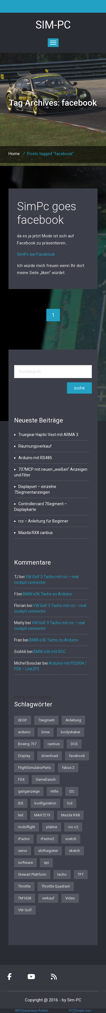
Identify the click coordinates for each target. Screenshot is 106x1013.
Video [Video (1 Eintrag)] (70, 898)
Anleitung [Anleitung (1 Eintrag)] (73, 720)
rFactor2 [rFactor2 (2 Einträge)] (47, 839)
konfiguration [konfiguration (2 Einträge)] (45, 803)
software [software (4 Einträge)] (25, 862)
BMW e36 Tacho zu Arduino (47, 594)
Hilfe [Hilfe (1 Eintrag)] (54, 791)
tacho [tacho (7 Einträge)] (62, 874)
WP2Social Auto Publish (31, 1010)
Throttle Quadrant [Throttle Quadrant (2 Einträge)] (56, 886)
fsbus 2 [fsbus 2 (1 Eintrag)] (68, 767)
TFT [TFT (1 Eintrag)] (81, 874)
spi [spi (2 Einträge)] (46, 862)
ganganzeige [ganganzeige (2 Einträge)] (29, 791)
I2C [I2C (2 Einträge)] (71, 791)
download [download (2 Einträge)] (49, 756)
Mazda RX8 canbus (35, 532)
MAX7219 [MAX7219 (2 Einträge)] (42, 815)
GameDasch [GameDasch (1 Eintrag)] (46, 779)
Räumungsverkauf (35, 446)
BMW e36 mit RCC (49, 651)
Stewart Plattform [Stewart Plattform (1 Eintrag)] (32, 874)
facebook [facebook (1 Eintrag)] (77, 756)
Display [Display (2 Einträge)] (24, 756)
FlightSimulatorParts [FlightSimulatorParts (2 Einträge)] (34, 767)
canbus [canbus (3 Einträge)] (53, 744)
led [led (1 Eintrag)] (20, 815)
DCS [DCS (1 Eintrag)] (74, 744)
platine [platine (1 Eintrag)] (51, 827)
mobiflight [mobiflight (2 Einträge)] (26, 827)
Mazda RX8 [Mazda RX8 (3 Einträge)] (70, 815)
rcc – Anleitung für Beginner (43, 521)
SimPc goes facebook (46, 213)
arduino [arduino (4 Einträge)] (24, 732)
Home (14, 153)
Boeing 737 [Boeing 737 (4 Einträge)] (27, 744)
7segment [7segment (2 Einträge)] (46, 720)
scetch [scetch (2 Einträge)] (70, 839)
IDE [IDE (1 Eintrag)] (20, 803)
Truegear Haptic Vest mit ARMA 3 (48, 434)
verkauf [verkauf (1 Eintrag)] (48, 898)
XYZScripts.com (80, 1010)
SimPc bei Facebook (36, 254)
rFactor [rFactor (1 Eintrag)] (24, 839)
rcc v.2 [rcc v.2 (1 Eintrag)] (73, 827)
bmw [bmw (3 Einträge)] (46, 732)
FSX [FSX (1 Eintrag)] (21, 779)
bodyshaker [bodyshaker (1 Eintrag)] (70, 732)
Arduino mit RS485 (35, 457)
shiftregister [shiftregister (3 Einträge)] (48, 851)
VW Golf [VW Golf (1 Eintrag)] (25, 910)
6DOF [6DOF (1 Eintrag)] (22, 720)
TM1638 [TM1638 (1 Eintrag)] (24, 898)
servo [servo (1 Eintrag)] (22, 851)
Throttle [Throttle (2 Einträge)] (24, 886)
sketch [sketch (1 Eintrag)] (74, 851)
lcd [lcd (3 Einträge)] (69, 803)
